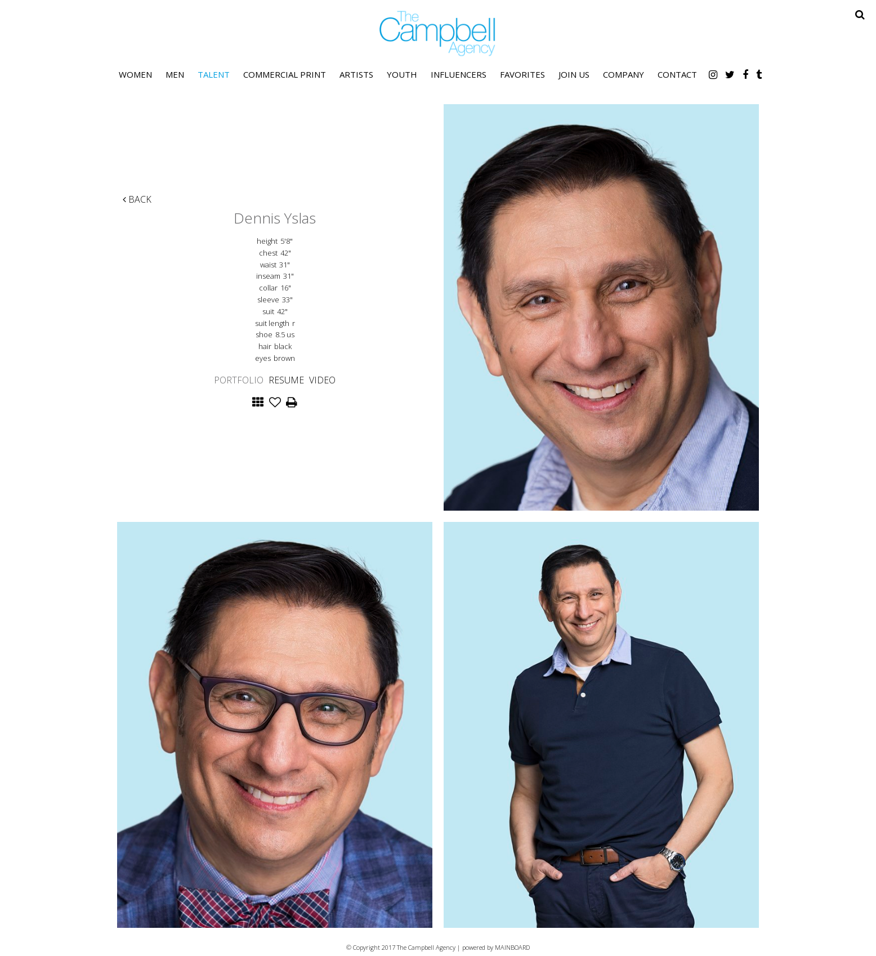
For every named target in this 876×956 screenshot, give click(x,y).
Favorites (522, 74)
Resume (286, 380)
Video (322, 380)
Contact (677, 74)
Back (137, 199)
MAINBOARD (512, 947)
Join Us (573, 74)
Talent (214, 74)
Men (175, 74)
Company (623, 74)
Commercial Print (284, 74)
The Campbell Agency (438, 33)
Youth (402, 74)
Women (135, 74)
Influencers (458, 74)
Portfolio (238, 380)
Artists (356, 74)
